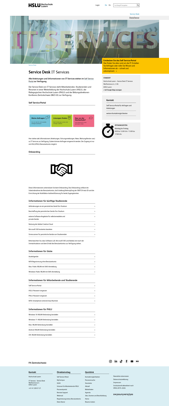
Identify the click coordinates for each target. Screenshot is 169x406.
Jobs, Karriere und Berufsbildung (96, 396)
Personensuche (90, 380)
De (106, 5)
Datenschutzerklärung (120, 379)
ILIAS (59, 383)
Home (87, 399)
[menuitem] (134, 18)
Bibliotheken (89, 389)
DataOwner (134, 18)
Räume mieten (90, 402)
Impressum (117, 382)
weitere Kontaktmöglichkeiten (116, 113)
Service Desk (134, 14)
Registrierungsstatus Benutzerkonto (69, 399)
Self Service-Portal (63, 377)
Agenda (88, 392)
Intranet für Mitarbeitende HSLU (68, 386)
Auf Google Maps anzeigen (112, 90)
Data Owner (61, 402)
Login (98, 5)
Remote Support (62, 392)
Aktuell (87, 386)
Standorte (88, 383)
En (110, 5)
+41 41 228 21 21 (35, 388)
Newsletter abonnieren (121, 376)
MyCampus (61, 380)
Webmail (60, 396)
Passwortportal (62, 389)
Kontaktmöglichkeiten (92, 377)
